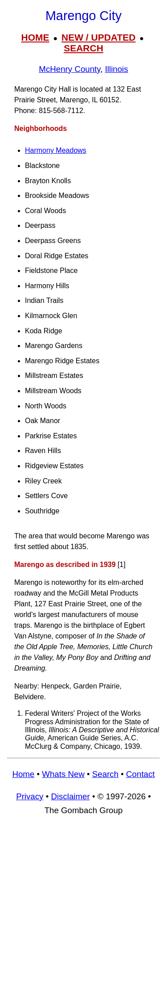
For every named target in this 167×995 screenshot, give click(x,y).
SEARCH (83, 48)
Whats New (63, 774)
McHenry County (69, 69)
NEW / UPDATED (98, 37)
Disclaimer (70, 796)
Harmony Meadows (55, 150)
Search (105, 774)
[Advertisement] (83, 909)
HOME (35, 37)
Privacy (29, 796)
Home (23, 774)
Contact (140, 774)
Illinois (116, 69)
